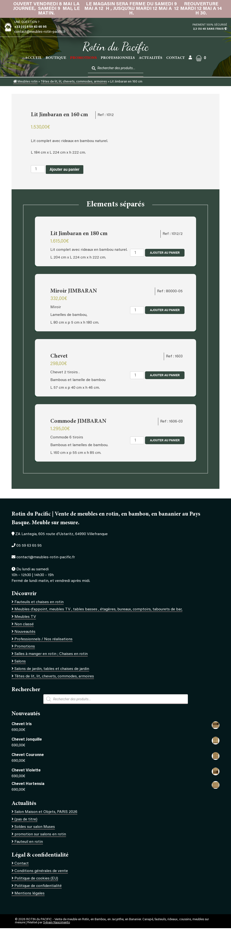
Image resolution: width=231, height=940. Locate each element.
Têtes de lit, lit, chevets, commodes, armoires (74, 81)
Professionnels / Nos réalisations (43, 639)
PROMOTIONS (83, 58)
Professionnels (118, 58)
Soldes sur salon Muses (34, 827)
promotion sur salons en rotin (40, 834)
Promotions (24, 646)
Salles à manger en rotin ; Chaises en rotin (51, 654)
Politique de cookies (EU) (36, 878)
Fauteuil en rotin (28, 842)
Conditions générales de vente (41, 871)
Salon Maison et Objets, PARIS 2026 (45, 812)
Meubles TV (25, 617)
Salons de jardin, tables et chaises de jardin (51, 669)
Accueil (33, 58)
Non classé (24, 624)
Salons (20, 661)
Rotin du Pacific (115, 46)
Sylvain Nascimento (56, 922)
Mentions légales (29, 893)
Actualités (150, 58)
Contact (175, 58)
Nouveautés (24, 632)
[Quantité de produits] (38, 169)
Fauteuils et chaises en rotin (39, 602)
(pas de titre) (25, 819)
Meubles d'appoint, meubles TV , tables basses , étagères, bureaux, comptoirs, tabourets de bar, (98, 609)
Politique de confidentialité (38, 886)
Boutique (56, 58)
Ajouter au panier (64, 169)
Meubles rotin (25, 81)
